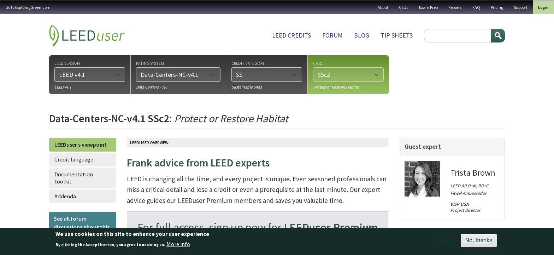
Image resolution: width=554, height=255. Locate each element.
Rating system (150, 63)
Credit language (73, 159)
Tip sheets (397, 35)
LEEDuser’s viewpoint (80, 144)
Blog (361, 35)
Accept (446, 242)
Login (543, 7)
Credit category (247, 63)
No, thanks (478, 243)
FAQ (476, 7)
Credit (319, 63)
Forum (332, 35)
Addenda (65, 196)
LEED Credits (291, 35)
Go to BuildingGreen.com (28, 7)
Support (521, 7)
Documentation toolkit (73, 178)
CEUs (403, 7)
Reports (455, 7)
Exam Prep (428, 7)
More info (178, 246)
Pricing (497, 7)
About (383, 7)
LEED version (67, 63)
